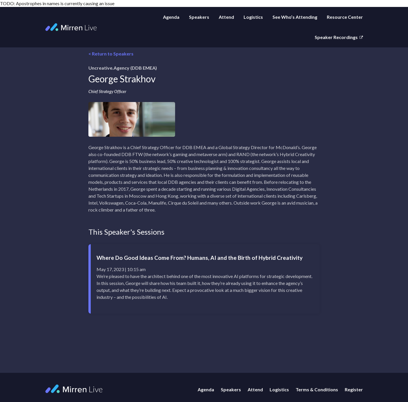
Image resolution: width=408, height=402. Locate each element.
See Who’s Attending (294, 17)
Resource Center (345, 17)
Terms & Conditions (317, 389)
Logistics (253, 17)
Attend (226, 17)
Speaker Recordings (336, 37)
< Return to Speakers (110, 53)
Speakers (199, 17)
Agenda (171, 17)
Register (354, 389)
